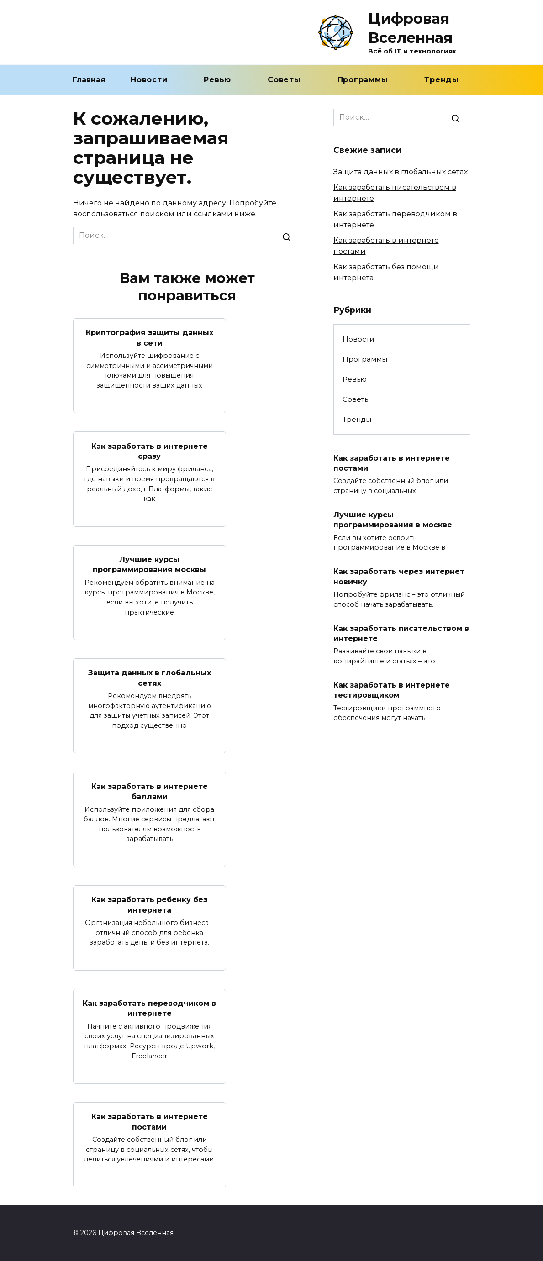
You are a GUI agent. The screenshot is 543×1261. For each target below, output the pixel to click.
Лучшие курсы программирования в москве (392, 519)
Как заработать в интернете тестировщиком (391, 690)
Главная (89, 79)
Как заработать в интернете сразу (149, 450)
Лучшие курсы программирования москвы (149, 564)
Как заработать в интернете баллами (149, 791)
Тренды (441, 79)
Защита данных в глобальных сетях (149, 677)
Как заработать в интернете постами (149, 1121)
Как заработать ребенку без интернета (149, 904)
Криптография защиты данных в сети (149, 337)
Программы (362, 79)
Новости (149, 79)
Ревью (217, 79)
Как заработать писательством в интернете (401, 633)
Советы (284, 79)
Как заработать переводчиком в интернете (149, 1008)
